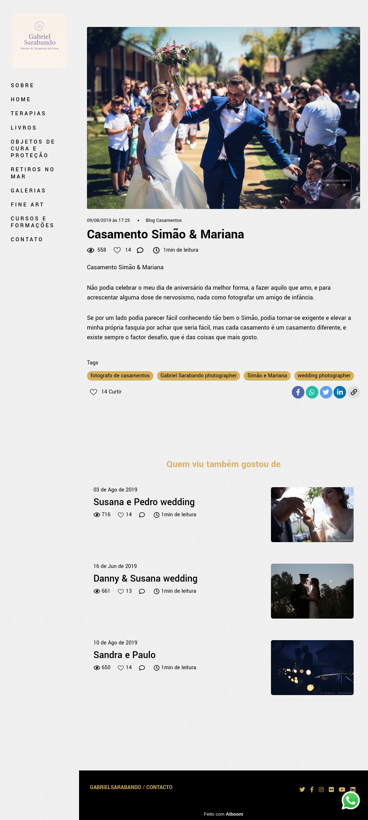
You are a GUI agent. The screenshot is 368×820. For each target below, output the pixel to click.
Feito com (223, 814)
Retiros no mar (33, 173)
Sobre (22, 85)
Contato (27, 239)
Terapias (28, 113)
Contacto (159, 788)
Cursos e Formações (33, 222)
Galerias (28, 190)
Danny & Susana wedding (145, 579)
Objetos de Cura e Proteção (33, 149)
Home (21, 99)
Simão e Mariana (267, 375)
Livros (24, 128)
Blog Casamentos (163, 220)
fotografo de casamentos (120, 375)
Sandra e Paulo (124, 655)
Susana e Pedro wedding (144, 503)
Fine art (28, 204)
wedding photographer (324, 375)
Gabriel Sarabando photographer (199, 375)
